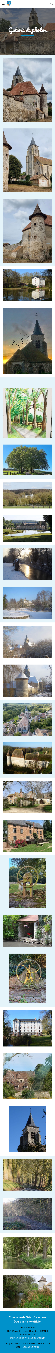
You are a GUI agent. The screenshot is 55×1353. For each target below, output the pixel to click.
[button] (3, 4)
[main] (27, 31)
